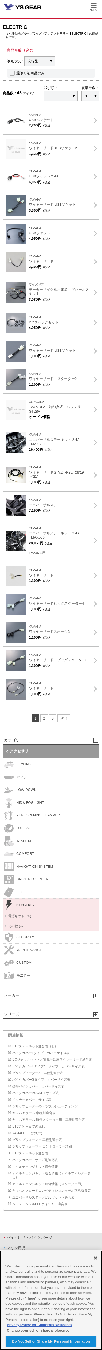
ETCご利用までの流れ (28, 1126)
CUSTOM (18, 963)
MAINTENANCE (23, 950)
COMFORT (19, 854)
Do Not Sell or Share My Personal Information (51, 1341)
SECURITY (19, 937)
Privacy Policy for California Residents (39, 1325)
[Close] (95, 1258)
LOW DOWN (20, 790)
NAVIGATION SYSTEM (28, 867)
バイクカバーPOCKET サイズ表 (35, 1093)
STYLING (18, 764)
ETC (13, 892)
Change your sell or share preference (38, 1330)
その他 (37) (16, 926)
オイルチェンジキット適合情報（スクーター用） (48, 1184)
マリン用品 (16, 1248)
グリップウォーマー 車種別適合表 (37, 1140)
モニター (17, 975)
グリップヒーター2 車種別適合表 (37, 1073)
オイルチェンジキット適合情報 (35, 1167)
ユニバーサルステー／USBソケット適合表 (43, 1197)
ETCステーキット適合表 (30, 1153)
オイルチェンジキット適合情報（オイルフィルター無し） (51, 1175)
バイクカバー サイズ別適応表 (35, 1160)
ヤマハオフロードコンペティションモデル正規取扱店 (51, 1191)
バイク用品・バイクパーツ (29, 1237)
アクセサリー (21, 751)
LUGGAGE (19, 828)
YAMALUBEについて (27, 1133)
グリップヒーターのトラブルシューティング (45, 1106)
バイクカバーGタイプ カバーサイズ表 (41, 1079)
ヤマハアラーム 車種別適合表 (33, 1113)
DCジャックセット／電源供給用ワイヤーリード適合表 (52, 1059)
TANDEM (17, 841)
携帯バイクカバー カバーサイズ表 (38, 1086)
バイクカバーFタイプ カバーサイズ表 (41, 1053)
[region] (51, 1300)
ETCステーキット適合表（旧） (35, 1046)
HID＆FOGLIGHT (24, 803)
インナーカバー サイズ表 (31, 1100)
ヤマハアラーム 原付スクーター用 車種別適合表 (48, 1120)
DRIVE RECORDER (26, 879)
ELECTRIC (19, 905)
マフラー (17, 777)
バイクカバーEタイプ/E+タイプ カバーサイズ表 (48, 1066)
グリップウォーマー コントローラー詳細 (42, 1146)
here (31, 1298)
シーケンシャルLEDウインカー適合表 (39, 1204)
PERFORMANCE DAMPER (32, 815)
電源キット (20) (19, 916)
